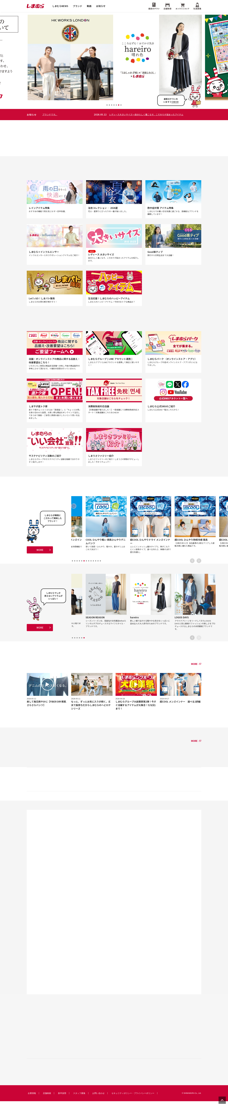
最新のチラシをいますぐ (171, 100)
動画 (89, 6)
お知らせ (100, 6)
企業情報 (32, 1098)
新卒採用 (62, 1098)
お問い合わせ (98, 1098)
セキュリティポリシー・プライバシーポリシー (133, 1098)
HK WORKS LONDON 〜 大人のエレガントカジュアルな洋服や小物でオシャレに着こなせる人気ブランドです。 (104, 114)
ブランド (77, 6)
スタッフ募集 (79, 1098)
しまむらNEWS (60, 6)
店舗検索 (47, 1098)
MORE (39, 552)
